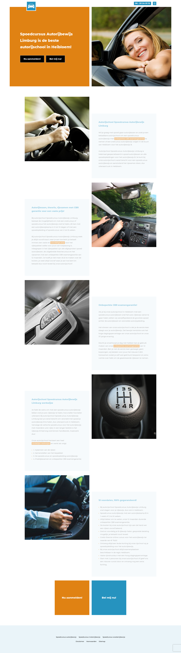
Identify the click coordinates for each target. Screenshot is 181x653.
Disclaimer (80, 641)
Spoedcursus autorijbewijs (66, 637)
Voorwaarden (91, 641)
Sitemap (102, 641)
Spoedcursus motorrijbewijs (89, 637)
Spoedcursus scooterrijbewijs (114, 637)
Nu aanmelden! (72, 597)
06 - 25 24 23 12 (142, 3)
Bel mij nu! (109, 597)
